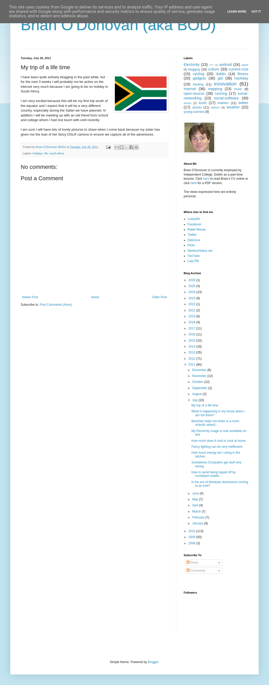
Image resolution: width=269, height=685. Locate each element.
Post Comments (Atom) (56, 304)
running (221, 93)
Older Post (159, 297)
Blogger (153, 662)
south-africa (56, 153)
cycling (198, 74)
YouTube (194, 256)
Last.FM (193, 261)
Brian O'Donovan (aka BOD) (118, 25)
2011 (192, 364)
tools (202, 103)
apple (245, 64)
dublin (221, 74)
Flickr (191, 245)
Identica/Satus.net (200, 251)
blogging (194, 69)
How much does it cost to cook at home (218, 441)
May (195, 499)
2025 (192, 286)
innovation (225, 83)
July (195, 400)
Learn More (236, 11)
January (198, 523)
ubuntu (197, 107)
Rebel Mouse (197, 229)
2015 (192, 340)
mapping (215, 89)
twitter (243, 103)
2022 (192, 304)
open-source (194, 93)
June (196, 493)
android (225, 64)
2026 (192, 280)
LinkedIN (194, 219)
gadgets (199, 78)
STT (211, 65)
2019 (192, 316)
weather (233, 107)
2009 (192, 537)
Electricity (192, 64)
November (199, 376)
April (195, 505)
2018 (192, 322)
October (198, 382)
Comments (195, 570)
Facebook (194, 224)
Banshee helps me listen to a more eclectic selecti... (215, 423)
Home (95, 297)
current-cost (238, 69)
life (46, 153)
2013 (192, 352)
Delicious (194, 240)
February (198, 517)
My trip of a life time (204, 405)
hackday (241, 78)
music (238, 89)
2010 (192, 531)
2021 (192, 310)
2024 (192, 292)
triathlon (223, 103)
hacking (198, 84)
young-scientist (194, 112)
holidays (38, 153)
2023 (192, 298)
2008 (192, 543)
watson (215, 107)
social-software (226, 98)
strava (187, 103)
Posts (192, 562)
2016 (192, 334)
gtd (220, 78)
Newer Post (30, 297)
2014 (192, 346)
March (197, 511)
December (199, 370)
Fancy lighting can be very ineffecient (216, 446)
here (206, 178)
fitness (242, 74)
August (197, 394)
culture (213, 69)
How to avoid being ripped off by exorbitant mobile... (213, 474)
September (200, 388)
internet (190, 89)
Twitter (192, 235)
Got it (256, 11)
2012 (192, 358)
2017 (192, 328)
